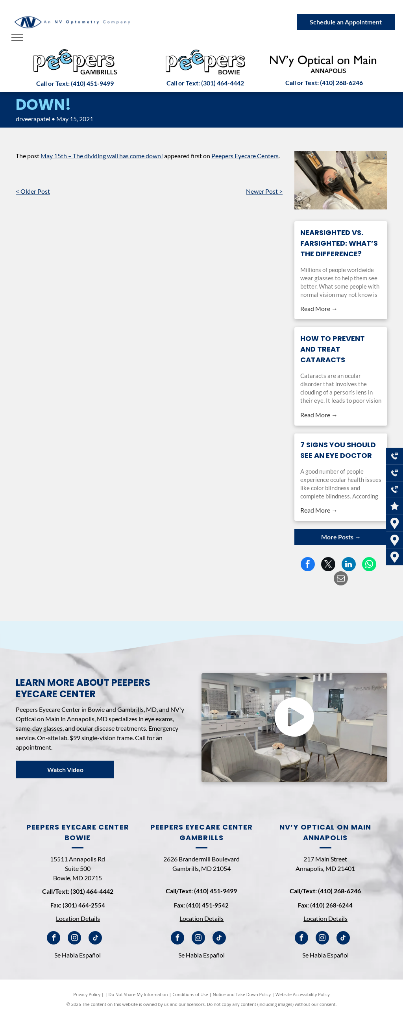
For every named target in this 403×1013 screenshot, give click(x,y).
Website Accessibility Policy (302, 994)
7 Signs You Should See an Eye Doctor (338, 450)
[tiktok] (95, 938)
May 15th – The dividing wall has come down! (102, 155)
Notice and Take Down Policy (242, 994)
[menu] (17, 37)
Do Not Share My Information (138, 994)
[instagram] (74, 938)
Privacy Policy (86, 994)
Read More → (319, 308)
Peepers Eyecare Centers (245, 155)
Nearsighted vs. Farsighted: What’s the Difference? (339, 243)
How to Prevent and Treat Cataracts (332, 349)
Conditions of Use (190, 994)
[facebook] (53, 938)
